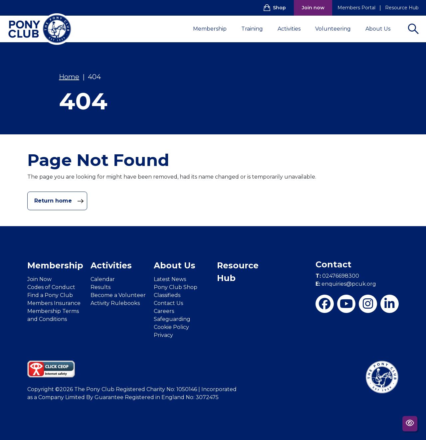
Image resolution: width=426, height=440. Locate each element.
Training (256, 29)
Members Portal (356, 8)
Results (100, 287)
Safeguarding (172, 319)
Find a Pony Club (50, 295)
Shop (275, 7)
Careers (164, 311)
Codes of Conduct (51, 287)
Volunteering (337, 29)
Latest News (170, 279)
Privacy (163, 335)
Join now (313, 8)
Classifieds (167, 295)
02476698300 (337, 276)
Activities (293, 29)
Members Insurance (54, 303)
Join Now (39, 279)
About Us (381, 29)
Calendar (103, 279)
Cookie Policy (171, 327)
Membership (214, 29)
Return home (59, 201)
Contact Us (168, 303)
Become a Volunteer (118, 295)
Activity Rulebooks (115, 303)
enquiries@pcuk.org (346, 284)
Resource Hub (402, 8)
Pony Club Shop (175, 287)
